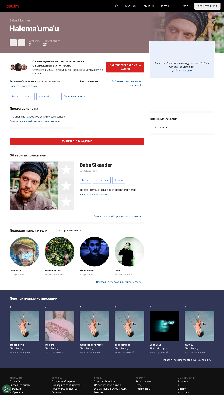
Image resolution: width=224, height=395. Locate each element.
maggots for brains (91, 344)
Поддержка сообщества (66, 384)
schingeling (45, 96)
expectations (122, 344)
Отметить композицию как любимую (13, 42)
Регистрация (207, 6)
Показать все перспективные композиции (186, 359)
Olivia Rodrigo (17, 348)
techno (119, 179)
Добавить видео (182, 70)
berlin (15, 96)
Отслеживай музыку (63, 381)
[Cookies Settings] (6, 389)
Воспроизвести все (69, 230)
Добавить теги (59, 96)
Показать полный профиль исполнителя (117, 216)
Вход (184, 6)
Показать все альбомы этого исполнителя (35, 121)
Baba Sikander (96, 165)
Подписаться (143, 388)
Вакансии (15, 388)
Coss (118, 270)
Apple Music (161, 127)
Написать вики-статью (23, 86)
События (148, 6)
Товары (98, 392)
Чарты (164, 6)
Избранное (16, 392)
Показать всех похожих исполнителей (118, 281)
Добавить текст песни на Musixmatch (126, 83)
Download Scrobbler (104, 381)
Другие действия (21, 42)
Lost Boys (155, 344)
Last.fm (16, 5)
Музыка (130, 6)
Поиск (116, 5)
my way (189, 344)
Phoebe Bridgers (158, 348)
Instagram (183, 392)
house (28, 96)
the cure (49, 344)
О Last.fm (15, 381)
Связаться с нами (20, 384)
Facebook (183, 381)
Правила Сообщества (65, 388)
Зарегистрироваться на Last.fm (125, 67)
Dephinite (15, 270)
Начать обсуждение (79, 141)
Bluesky (182, 388)
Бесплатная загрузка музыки (110, 388)
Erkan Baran (87, 270)
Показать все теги (74, 96)
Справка (56, 392)
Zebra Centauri (53, 270)
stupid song (17, 344)
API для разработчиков (107, 384)
